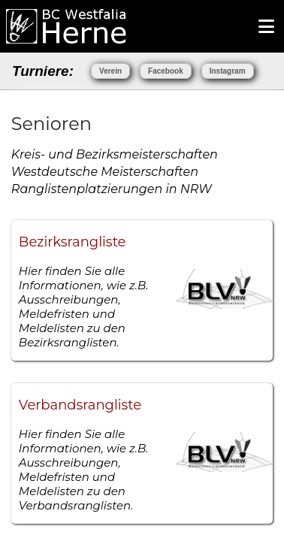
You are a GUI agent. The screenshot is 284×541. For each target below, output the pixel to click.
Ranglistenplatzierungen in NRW (111, 189)
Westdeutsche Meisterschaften (104, 172)
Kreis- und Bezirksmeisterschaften (114, 154)
